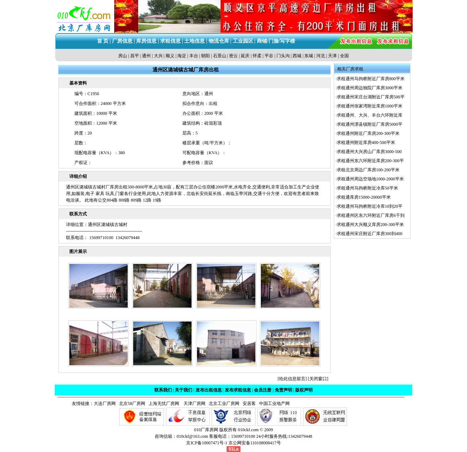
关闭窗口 (318, 378)
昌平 (134, 55)
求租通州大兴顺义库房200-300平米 (370, 224)
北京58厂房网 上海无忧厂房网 (148, 403)
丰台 (193, 55)
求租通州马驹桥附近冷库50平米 (367, 188)
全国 (344, 55)
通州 (146, 55)
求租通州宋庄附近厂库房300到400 (369, 233)
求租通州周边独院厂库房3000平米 (369, 87)
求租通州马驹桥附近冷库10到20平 (369, 206)
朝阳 (205, 55)
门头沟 (283, 55)
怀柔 (257, 55)
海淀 (181, 55)
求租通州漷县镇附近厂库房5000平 (369, 124)
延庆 (245, 55)
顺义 (170, 55)
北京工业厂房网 (225, 403)
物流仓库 (219, 41)
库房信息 (146, 41)
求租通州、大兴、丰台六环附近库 (369, 115)
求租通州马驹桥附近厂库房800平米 (371, 78)
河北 (320, 55)
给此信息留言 (292, 378)
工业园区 (243, 41)
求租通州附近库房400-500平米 (366, 142)
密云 (233, 55)
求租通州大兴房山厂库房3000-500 (369, 151)
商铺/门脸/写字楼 (276, 41)
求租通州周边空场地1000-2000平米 (370, 179)
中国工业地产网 (274, 403)
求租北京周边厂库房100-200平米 (368, 169)
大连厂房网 (105, 403)
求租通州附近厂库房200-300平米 (368, 133)
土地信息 (194, 41)
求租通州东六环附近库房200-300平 (370, 160)
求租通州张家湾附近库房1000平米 (369, 106)
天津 (332, 55)
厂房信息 (122, 41)
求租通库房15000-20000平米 (364, 197)
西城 (297, 55)
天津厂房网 (192, 403)
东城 (308, 55)
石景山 (219, 55)
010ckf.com (248, 429)
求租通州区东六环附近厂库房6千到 (371, 215)
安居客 (249, 403)
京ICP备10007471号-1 (206, 442)
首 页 (103, 41)
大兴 (158, 55)
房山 (122, 55)
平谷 (269, 55)
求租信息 (170, 41)
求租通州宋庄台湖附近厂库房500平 (371, 97)
